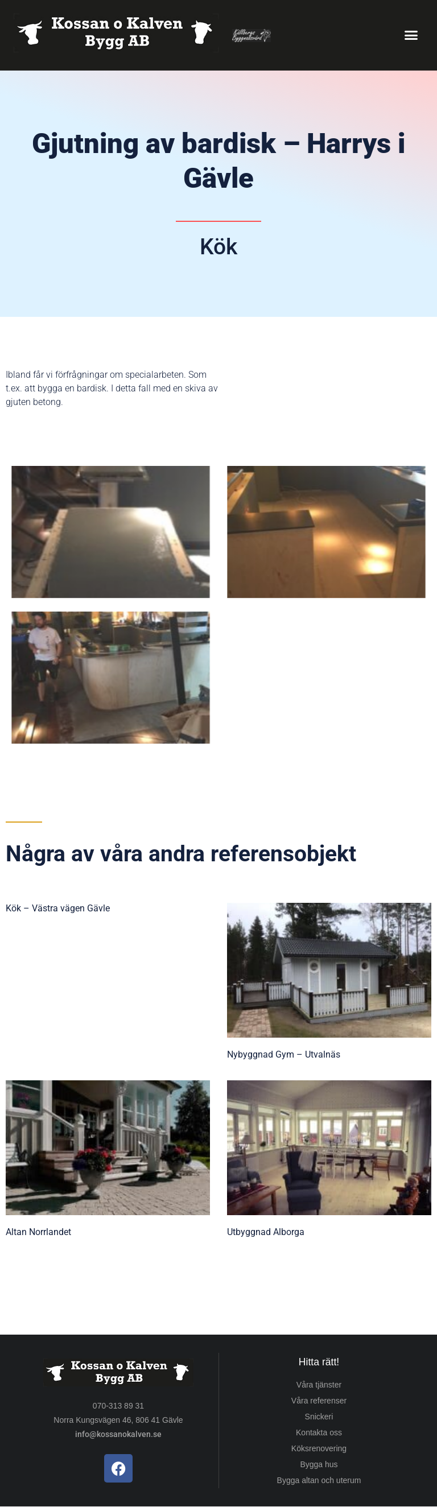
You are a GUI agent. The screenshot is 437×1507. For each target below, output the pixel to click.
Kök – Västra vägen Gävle (58, 908)
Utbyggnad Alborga (265, 1232)
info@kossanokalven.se (118, 1434)
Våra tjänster (318, 1384)
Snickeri (319, 1416)
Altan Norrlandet (38, 1232)
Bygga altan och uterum (319, 1480)
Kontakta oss (319, 1432)
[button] (411, 35)
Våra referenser (319, 1400)
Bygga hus (318, 1464)
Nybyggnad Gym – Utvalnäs (283, 1054)
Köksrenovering (319, 1448)
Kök (218, 247)
